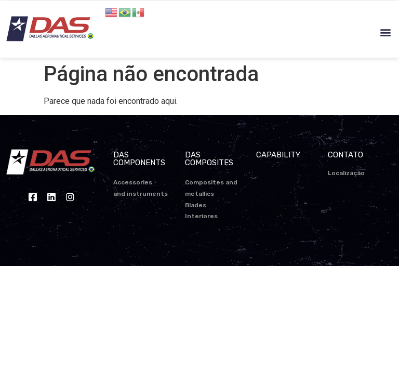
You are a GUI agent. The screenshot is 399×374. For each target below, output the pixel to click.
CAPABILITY (278, 154)
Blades (195, 205)
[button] (385, 32)
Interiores (201, 216)
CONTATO (345, 154)
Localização (346, 173)
